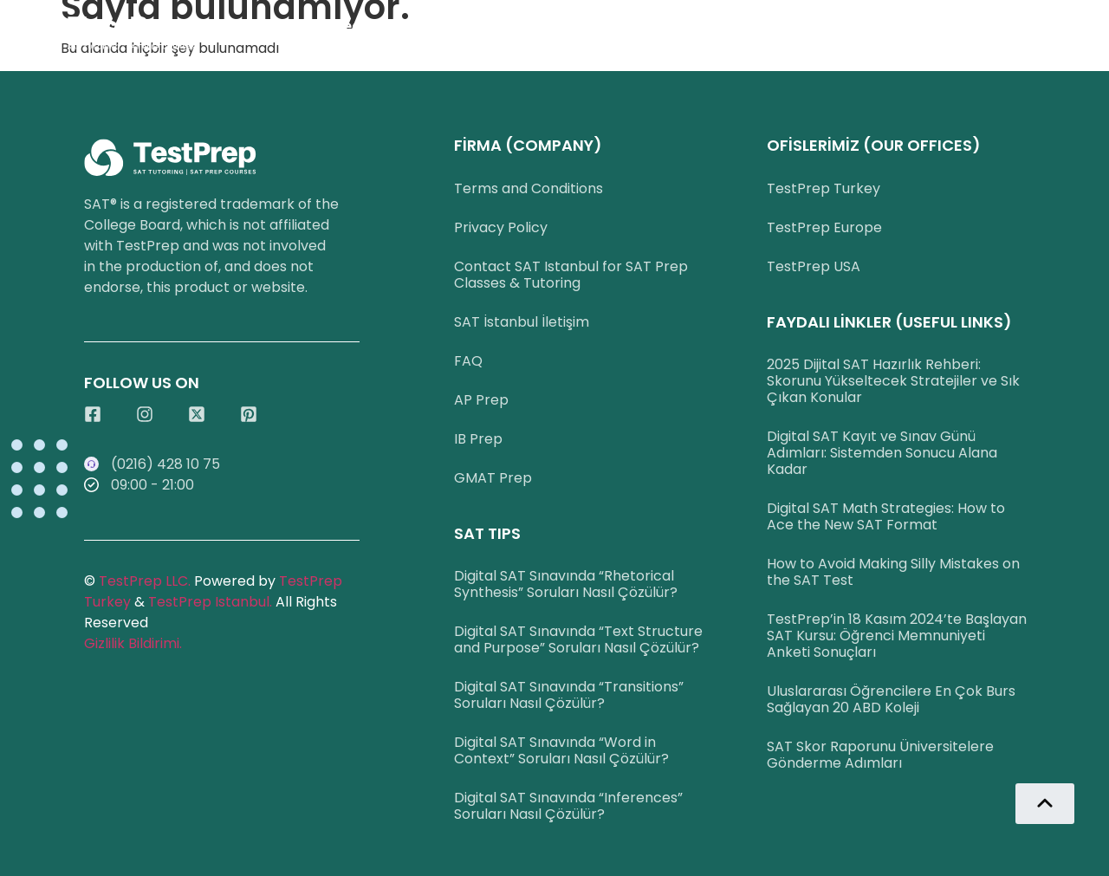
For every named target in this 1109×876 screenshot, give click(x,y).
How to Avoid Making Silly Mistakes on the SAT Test (893, 572)
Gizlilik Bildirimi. (133, 643)
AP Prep (481, 400)
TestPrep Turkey (823, 188)
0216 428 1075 (521, 25)
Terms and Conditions (528, 188)
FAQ (468, 361)
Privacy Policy (501, 227)
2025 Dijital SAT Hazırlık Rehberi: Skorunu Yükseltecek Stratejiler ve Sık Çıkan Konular (893, 380)
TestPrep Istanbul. (212, 602)
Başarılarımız (782, 25)
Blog (1074, 25)
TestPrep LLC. (145, 581)
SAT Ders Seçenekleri (346, 25)
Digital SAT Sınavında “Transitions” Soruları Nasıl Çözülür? (569, 695)
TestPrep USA (813, 266)
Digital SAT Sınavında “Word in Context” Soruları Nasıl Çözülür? (561, 750)
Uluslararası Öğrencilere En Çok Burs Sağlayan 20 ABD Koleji (891, 699)
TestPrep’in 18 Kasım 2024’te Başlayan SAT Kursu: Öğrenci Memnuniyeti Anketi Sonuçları (897, 635)
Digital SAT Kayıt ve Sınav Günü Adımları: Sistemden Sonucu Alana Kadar (882, 452)
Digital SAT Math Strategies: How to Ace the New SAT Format (886, 516)
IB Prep (478, 439)
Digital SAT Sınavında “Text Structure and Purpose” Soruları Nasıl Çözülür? (578, 639)
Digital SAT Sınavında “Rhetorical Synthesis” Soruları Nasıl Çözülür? (566, 584)
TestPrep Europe (824, 227)
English (992, 25)
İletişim (899, 25)
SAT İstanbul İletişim (521, 322)
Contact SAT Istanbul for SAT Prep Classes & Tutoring (571, 274)
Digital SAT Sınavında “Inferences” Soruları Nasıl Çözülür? (568, 806)
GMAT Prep (493, 478)
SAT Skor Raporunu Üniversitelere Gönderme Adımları (880, 754)
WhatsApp (652, 25)
